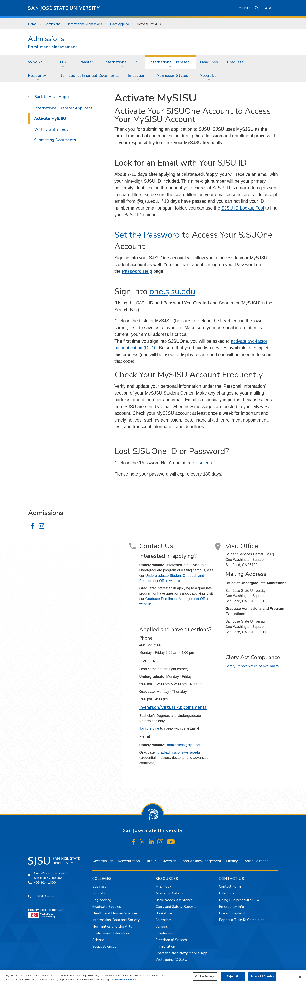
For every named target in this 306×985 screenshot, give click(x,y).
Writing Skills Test (51, 129)
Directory (226, 893)
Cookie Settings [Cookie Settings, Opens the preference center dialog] (205, 976)
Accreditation (128, 861)
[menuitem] (38, 62)
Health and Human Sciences (114, 913)
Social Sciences (104, 946)
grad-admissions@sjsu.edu (178, 752)
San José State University (64, 8)
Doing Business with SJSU (240, 900)
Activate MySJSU (149, 24)
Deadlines (209, 62)
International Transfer (169, 62)
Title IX (150, 861)
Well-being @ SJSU (171, 959)
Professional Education (110, 933)
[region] (153, 977)
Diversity (168, 861)
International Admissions (85, 24)
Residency (37, 75)
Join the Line (149, 728)
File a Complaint (232, 913)
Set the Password (147, 234)
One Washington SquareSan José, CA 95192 (50, 875)
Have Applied (119, 24)
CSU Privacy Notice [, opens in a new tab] (124, 979)
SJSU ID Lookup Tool (242, 208)
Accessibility (102, 861)
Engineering (101, 900)
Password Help (137, 271)
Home (32, 24)
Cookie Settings (255, 861)
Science (98, 939)
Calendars (164, 919)
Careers (162, 926)
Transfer (85, 62)
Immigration (165, 946)
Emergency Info (231, 906)
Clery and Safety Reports (176, 906)
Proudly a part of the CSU (46, 913)
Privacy (232, 861)
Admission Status (172, 75)
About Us (208, 75)
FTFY (62, 62)
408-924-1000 (45, 882)
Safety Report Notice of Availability (252, 666)
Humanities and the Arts (112, 926)
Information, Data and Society (116, 919)
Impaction (136, 75)
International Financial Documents (88, 75)
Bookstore (164, 913)
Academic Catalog (170, 893)
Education (100, 893)
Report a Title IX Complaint (241, 919)
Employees (164, 933)
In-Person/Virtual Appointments (173, 707)
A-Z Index (163, 886)
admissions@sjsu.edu (184, 745)
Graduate (235, 62)
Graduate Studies (106, 906)
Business (99, 886)
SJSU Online (45, 896)
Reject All (233, 976)
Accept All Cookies (262, 976)
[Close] (299, 977)
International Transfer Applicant (63, 108)
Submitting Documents (55, 139)
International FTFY (121, 62)
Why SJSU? (38, 62)
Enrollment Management (52, 47)
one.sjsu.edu (172, 291)
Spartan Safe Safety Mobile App (181, 953)
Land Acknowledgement (201, 861)
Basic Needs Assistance (174, 900)
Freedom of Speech (171, 939)
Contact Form (230, 886)
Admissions (52, 24)
